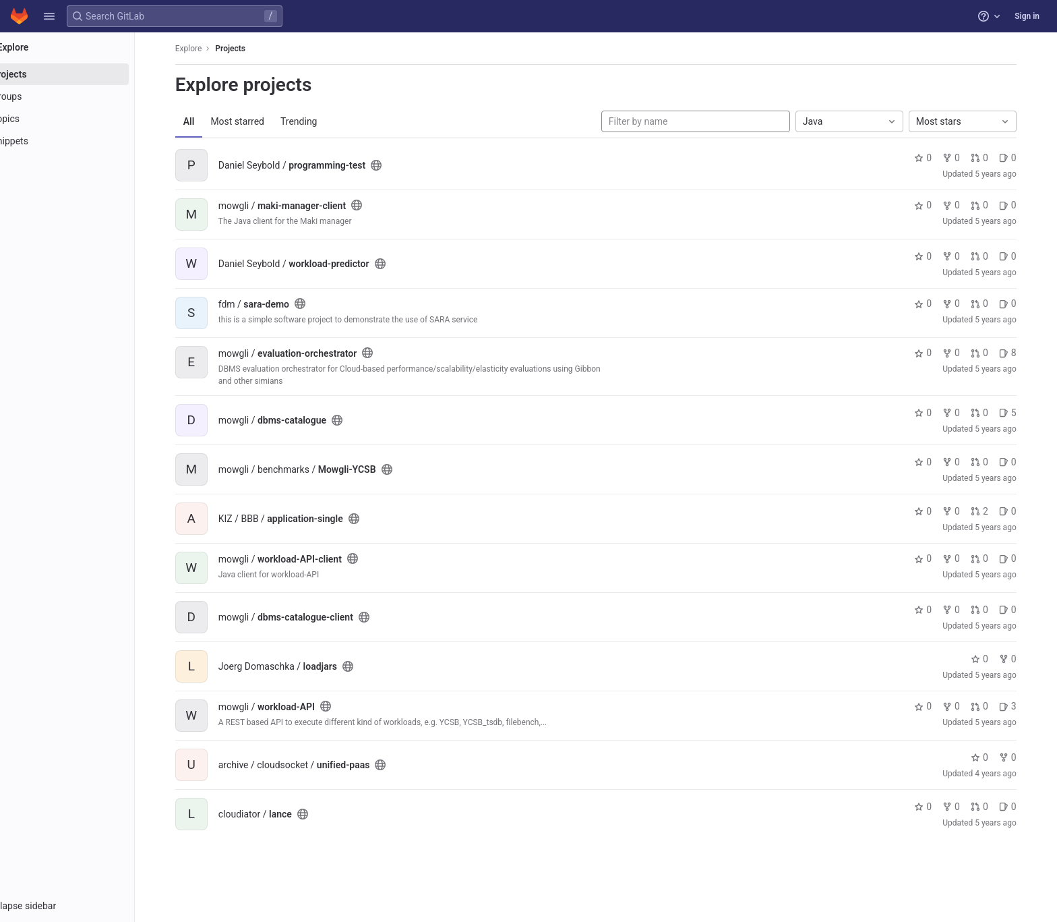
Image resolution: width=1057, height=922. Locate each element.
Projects (250, 48)
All (208, 121)
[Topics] (86, 118)
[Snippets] (86, 141)
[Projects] (86, 74)
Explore (207, 48)
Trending (317, 121)
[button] (49, 16)
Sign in (1027, 16)
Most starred (257, 121)
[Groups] (86, 96)
